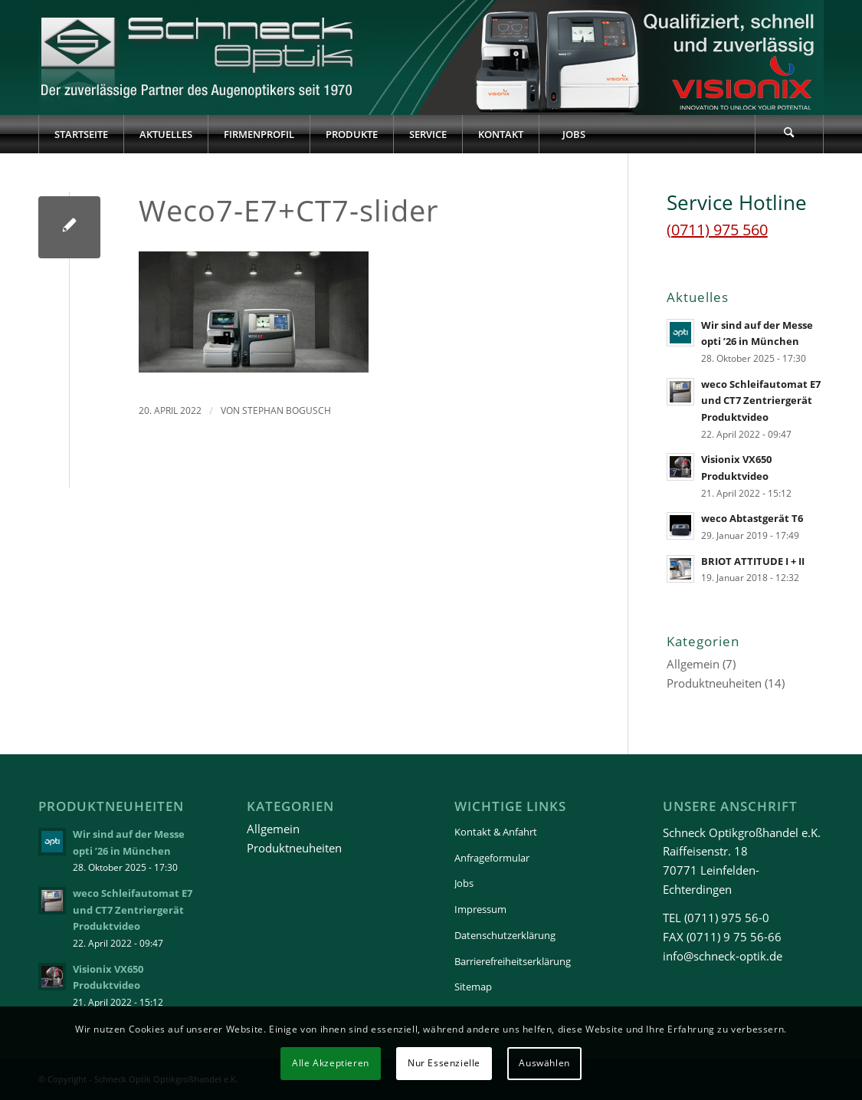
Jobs (464, 883)
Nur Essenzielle (444, 1062)
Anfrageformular (491, 858)
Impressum (480, 909)
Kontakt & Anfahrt (495, 832)
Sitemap (473, 986)
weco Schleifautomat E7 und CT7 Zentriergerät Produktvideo (761, 400)
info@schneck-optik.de (722, 956)
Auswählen (544, 1062)
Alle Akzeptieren (330, 1062)
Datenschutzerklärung (505, 935)
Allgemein (693, 663)
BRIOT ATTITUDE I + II (753, 561)
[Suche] (789, 134)
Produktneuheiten (714, 683)
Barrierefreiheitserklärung (512, 961)
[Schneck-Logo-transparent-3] (198, 57)
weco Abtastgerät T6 (752, 518)
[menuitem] (80, 134)
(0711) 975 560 (717, 229)
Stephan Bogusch (286, 410)
